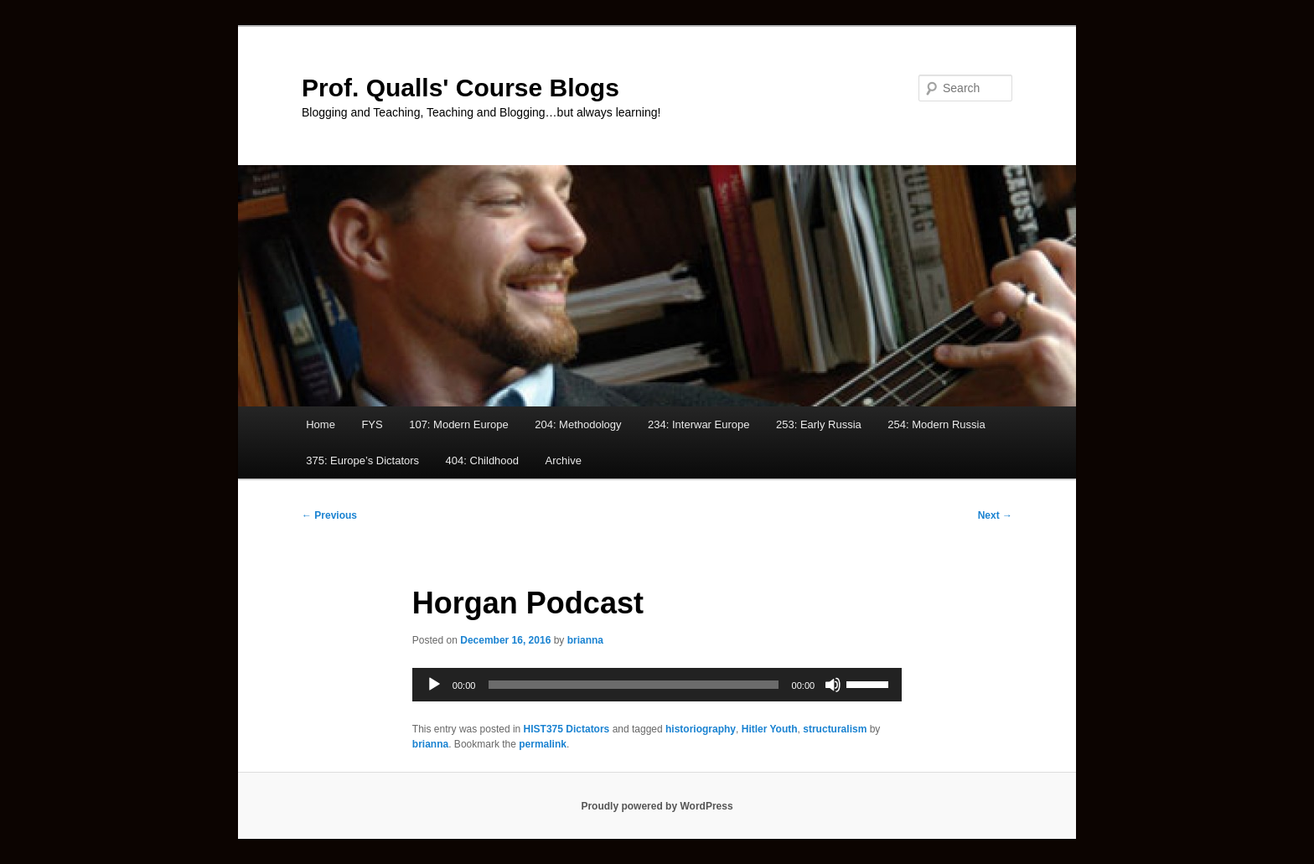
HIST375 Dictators (567, 729)
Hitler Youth (770, 729)
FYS (371, 424)
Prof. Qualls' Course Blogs (460, 87)
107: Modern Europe (459, 424)
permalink (542, 744)
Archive (564, 460)
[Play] (434, 684)
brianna (585, 640)
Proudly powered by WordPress (656, 806)
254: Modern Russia (936, 424)
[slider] (633, 684)
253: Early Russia (818, 424)
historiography (700, 729)
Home (320, 424)
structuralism (835, 729)
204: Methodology (578, 424)
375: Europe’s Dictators (362, 460)
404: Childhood (482, 460)
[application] (657, 684)
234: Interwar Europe (698, 424)
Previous (329, 515)
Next (995, 515)
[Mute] (833, 684)
